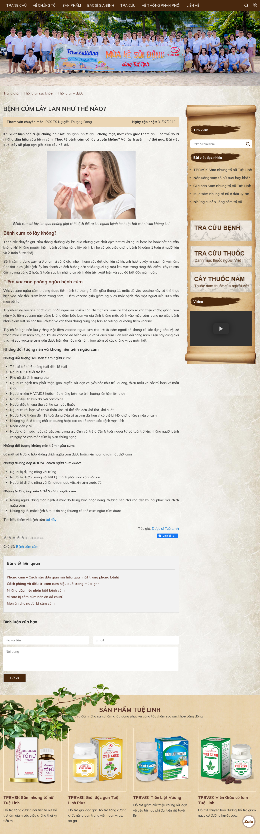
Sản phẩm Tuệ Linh (130, 709)
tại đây (51, 520)
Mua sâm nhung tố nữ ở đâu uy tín (221, 193)
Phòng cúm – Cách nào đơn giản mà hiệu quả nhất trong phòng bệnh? (63, 577)
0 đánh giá (35, 537)
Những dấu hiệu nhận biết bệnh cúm (36, 590)
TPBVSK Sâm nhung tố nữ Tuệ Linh (222, 169)
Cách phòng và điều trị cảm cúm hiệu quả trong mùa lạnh (53, 584)
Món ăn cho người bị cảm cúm (31, 603)
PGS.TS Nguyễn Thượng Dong (68, 122)
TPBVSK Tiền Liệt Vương (157, 797)
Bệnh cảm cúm (27, 546)
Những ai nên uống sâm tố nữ (218, 201)
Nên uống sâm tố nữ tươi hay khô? (221, 177)
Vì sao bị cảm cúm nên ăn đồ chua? (35, 597)
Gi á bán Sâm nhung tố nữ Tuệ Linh (222, 185)
